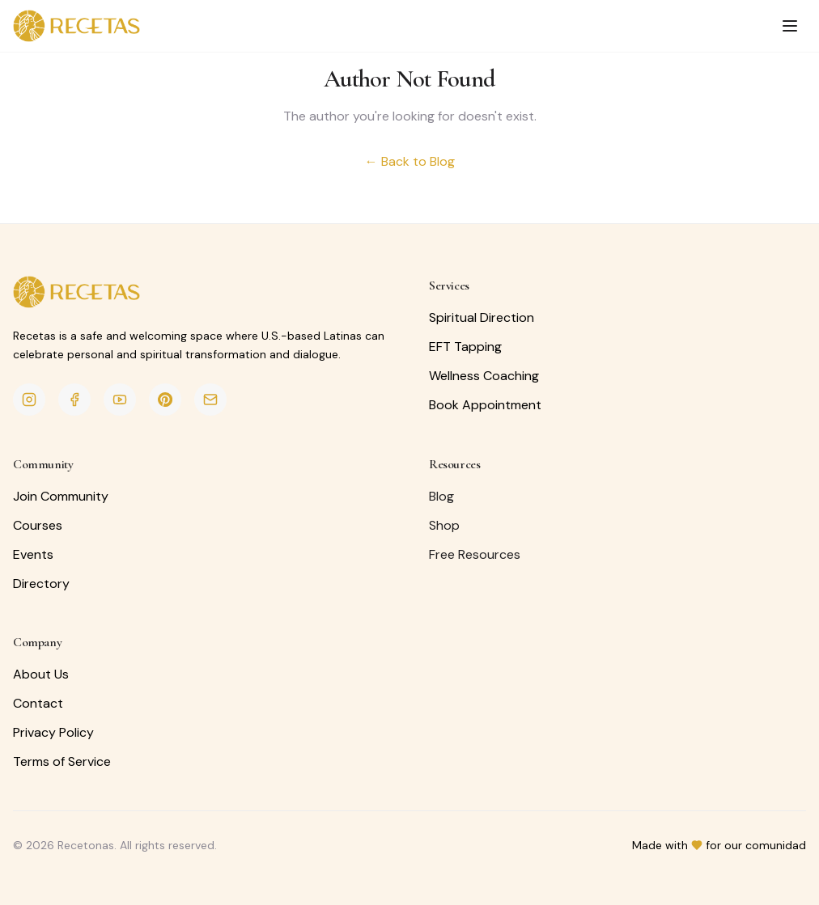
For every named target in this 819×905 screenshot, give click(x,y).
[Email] (210, 399)
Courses (37, 525)
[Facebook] (74, 399)
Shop (444, 525)
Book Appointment (485, 404)
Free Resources (474, 554)
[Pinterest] (165, 399)
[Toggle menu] (790, 26)
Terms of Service (62, 761)
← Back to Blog (410, 161)
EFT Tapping (465, 346)
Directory (41, 583)
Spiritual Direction (481, 317)
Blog (441, 496)
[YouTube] (120, 399)
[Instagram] (29, 399)
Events (33, 554)
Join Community (60, 496)
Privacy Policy (53, 732)
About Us (41, 674)
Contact (38, 703)
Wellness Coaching (484, 375)
